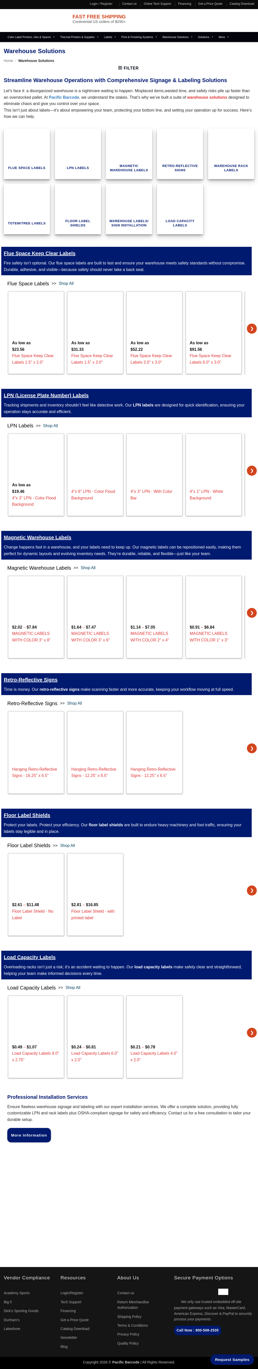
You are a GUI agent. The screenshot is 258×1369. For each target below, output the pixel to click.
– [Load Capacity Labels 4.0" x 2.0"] (154, 1054)
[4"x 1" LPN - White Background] (213, 453)
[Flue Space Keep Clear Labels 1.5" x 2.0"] (36, 319)
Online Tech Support (157, 4)
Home (8, 61)
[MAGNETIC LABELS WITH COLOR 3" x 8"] (36, 593)
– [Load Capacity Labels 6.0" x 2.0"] (95, 1054)
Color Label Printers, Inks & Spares (31, 37)
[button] (128, 68)
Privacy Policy (128, 1334)
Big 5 (8, 1302)
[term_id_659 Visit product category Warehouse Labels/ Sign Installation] (129, 209)
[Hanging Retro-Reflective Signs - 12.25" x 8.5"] (95, 728)
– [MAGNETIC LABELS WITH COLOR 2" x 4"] (154, 634)
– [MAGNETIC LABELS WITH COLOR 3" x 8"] (36, 634)
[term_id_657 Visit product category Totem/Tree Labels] (27, 209)
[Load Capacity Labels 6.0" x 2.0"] (95, 1013)
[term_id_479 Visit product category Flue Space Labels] (27, 154)
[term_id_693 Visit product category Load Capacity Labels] (180, 209)
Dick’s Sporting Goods (21, 1311)
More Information (29, 1135)
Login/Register (71, 1293)
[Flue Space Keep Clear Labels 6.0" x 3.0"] (213, 319)
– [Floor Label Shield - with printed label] (95, 912)
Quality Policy (128, 1343)
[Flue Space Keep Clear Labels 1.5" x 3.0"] (95, 319)
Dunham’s (12, 1320)
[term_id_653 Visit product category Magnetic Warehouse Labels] (129, 154)
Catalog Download (242, 4)
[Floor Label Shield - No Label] (36, 872)
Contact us (129, 4)
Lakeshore (12, 1329)
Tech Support (70, 1302)
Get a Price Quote (210, 4)
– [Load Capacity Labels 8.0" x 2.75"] (36, 1054)
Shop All (66, 283)
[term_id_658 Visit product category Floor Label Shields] (78, 209)
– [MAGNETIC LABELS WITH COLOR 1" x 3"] (214, 634)
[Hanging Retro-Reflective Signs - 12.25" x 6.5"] (154, 728)
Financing (184, 4)
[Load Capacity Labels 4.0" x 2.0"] (154, 1013)
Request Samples (232, 1359)
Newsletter (68, 1338)
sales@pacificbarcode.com (30, 1182)
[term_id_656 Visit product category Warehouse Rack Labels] (231, 154)
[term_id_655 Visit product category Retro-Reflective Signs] (180, 154)
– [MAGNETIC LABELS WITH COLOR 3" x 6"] (95, 634)
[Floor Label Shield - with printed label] (95, 872)
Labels (110, 37)
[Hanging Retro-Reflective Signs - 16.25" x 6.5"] (36, 728)
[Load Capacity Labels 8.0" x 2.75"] (36, 1013)
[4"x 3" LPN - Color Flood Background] (36, 453)
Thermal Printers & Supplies (79, 37)
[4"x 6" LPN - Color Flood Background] (95, 453)
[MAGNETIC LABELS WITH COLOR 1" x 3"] (213, 593)
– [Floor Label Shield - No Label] (36, 912)
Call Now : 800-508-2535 (198, 1330)
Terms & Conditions (132, 1325)
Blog (64, 1347)
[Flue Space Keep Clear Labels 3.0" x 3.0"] (154, 319)
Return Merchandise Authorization (133, 1305)
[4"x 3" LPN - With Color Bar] (154, 453)
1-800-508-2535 (18, 1176)
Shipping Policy (129, 1317)
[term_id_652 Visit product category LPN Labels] (78, 154)
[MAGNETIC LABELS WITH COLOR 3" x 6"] (95, 593)
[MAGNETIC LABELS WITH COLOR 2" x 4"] (154, 593)
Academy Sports (17, 1293)
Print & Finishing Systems (139, 37)
